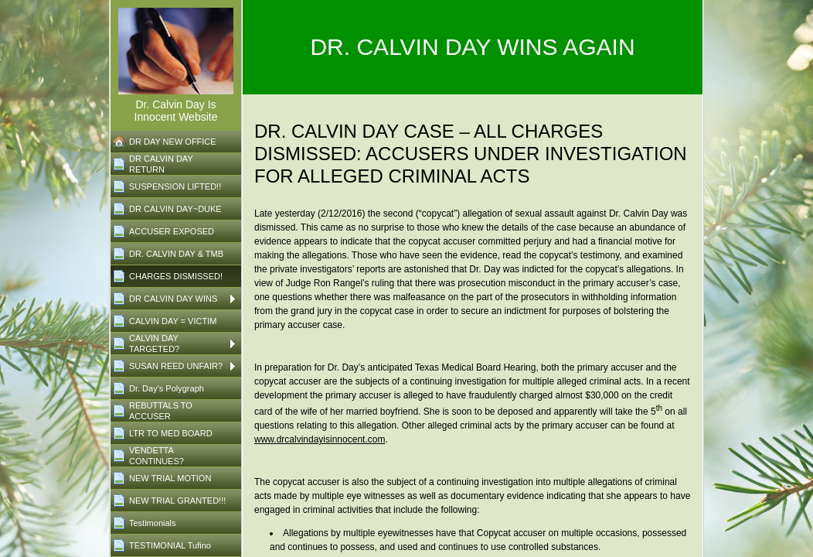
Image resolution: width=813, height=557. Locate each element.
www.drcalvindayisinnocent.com (319, 439)
